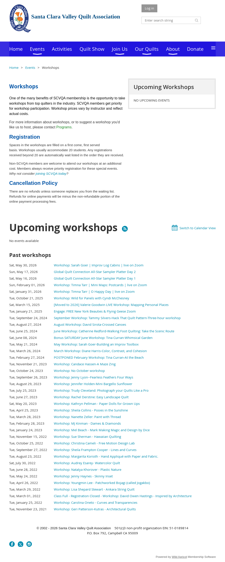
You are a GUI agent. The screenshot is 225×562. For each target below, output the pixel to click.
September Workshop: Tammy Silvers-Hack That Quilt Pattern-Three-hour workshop (117, 318)
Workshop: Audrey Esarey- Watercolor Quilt (87, 463)
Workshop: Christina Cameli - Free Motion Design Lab (94, 443)
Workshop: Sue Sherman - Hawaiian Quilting (87, 436)
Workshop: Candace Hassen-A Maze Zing (85, 364)
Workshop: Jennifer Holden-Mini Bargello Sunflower (93, 384)
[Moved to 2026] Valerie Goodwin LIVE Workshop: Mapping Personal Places (111, 304)
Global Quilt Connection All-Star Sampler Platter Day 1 (95, 278)
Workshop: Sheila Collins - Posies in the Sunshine (91, 410)
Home (13, 67)
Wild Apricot (179, 556)
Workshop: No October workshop (79, 370)
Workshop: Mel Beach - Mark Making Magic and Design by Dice (102, 430)
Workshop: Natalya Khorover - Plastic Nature (87, 469)
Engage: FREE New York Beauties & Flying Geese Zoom (95, 311)
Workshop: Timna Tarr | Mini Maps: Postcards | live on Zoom (100, 285)
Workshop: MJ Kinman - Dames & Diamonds (87, 423)
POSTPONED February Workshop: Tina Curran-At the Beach (99, 357)
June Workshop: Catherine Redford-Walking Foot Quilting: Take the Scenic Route (114, 331)
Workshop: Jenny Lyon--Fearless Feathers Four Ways (93, 377)
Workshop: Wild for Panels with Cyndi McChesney (91, 298)
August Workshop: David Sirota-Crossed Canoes (90, 324)
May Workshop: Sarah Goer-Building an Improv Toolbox (96, 344)
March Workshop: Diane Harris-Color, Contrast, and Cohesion (100, 351)
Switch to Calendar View (198, 228)
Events (30, 67)
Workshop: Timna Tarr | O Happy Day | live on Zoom (94, 291)
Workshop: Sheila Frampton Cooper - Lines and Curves (95, 449)
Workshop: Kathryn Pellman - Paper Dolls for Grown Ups (97, 403)
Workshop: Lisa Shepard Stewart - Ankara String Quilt (94, 489)
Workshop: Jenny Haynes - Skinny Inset (83, 476)
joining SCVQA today (51, 173)
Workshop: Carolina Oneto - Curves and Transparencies (95, 502)
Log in (149, 8)
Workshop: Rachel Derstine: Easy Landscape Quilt (91, 397)
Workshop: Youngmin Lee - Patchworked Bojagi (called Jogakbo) (102, 482)
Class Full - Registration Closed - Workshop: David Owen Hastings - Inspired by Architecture (123, 496)
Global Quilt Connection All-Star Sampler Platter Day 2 (95, 271)
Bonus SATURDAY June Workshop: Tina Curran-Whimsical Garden (103, 337)
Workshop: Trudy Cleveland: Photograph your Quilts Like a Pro (101, 390)
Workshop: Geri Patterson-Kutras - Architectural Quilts (95, 509)
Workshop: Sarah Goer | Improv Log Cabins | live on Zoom (98, 265)
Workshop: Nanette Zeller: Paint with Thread (87, 417)
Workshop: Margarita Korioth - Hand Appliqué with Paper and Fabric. (106, 456)
